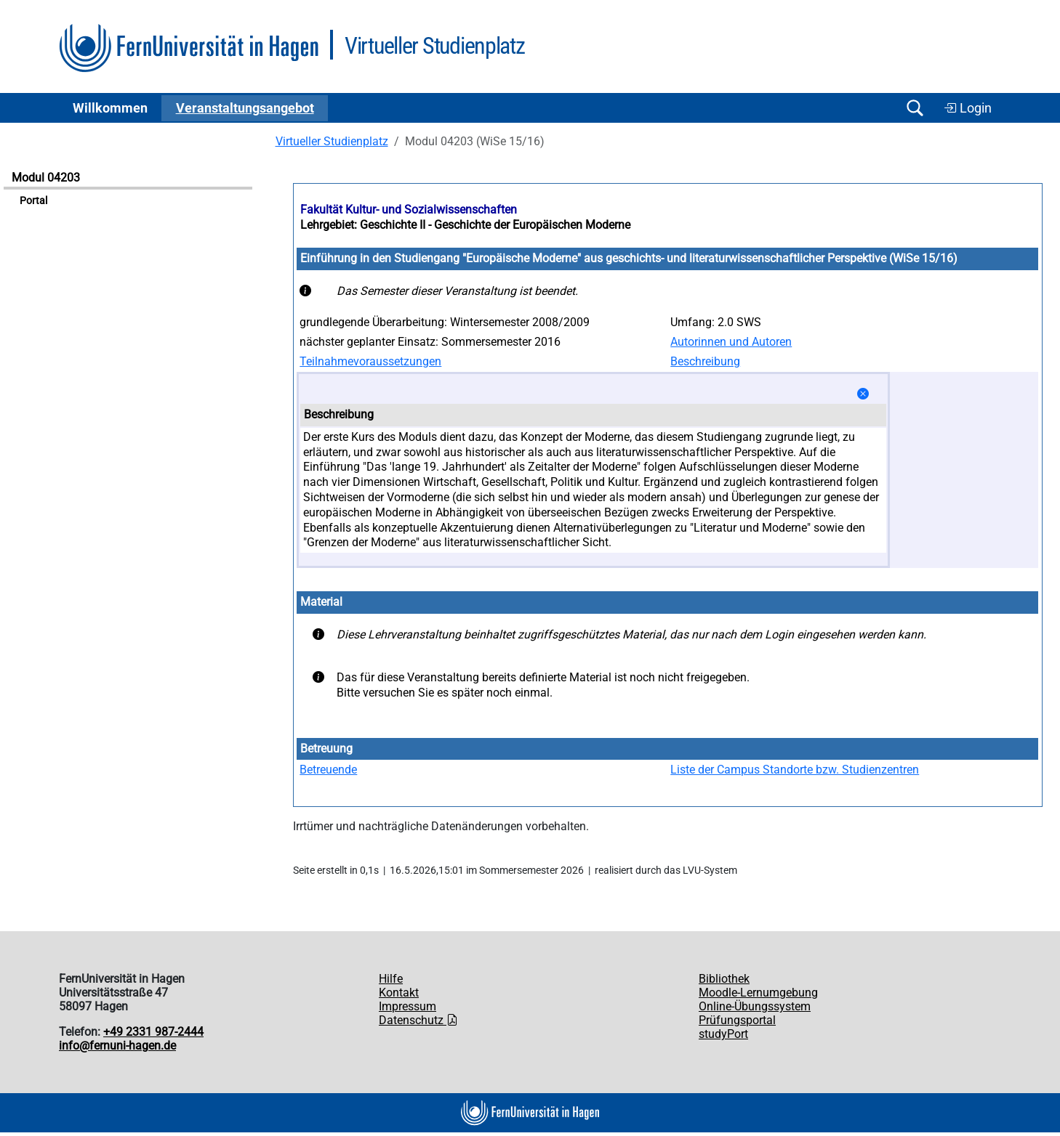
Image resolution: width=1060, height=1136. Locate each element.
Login (968, 108)
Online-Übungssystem (755, 1006)
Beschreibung (705, 361)
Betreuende (328, 769)
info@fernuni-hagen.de (117, 1045)
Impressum (407, 1006)
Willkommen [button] (110, 108)
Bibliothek (724, 979)
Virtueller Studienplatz (332, 141)
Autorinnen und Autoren (731, 342)
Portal (33, 201)
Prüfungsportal (737, 1020)
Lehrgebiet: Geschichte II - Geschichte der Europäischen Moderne (465, 225)
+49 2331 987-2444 (153, 1032)
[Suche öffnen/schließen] (914, 108)
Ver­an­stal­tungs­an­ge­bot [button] (245, 108)
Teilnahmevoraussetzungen (370, 361)
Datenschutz (418, 1020)
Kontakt (399, 992)
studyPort (723, 1034)
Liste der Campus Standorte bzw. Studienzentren (794, 769)
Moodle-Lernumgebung (758, 992)
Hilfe (391, 979)
